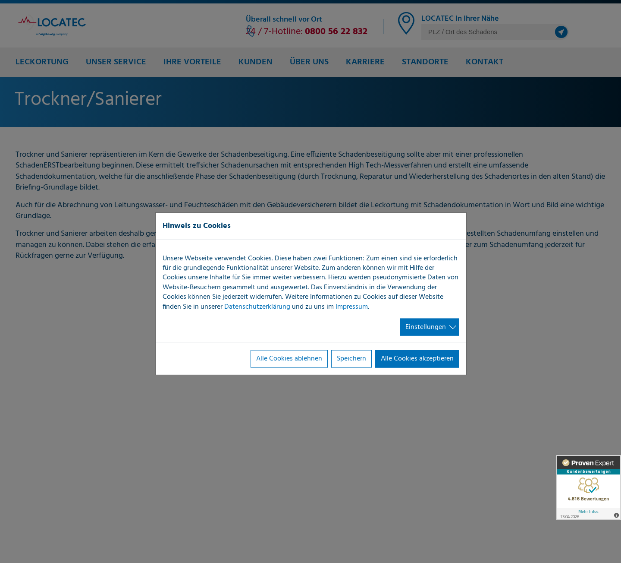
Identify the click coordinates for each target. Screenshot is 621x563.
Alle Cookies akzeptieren (417, 358)
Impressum (352, 306)
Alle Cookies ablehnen (289, 358)
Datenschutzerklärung (257, 306)
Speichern (351, 358)
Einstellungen (425, 327)
